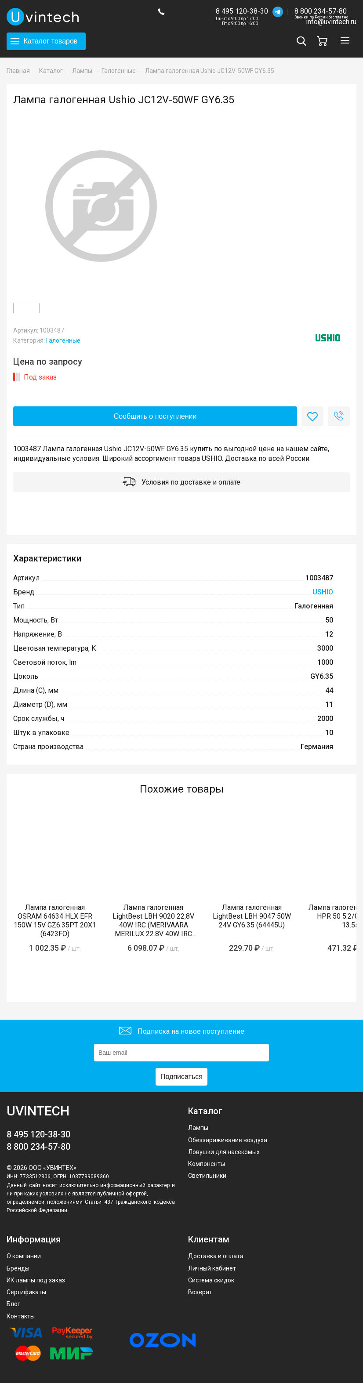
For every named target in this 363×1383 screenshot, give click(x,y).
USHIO (322, 592)
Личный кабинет (212, 1268)
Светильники (207, 1175)
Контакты (21, 1316)
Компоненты (206, 1163)
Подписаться (181, 1076)
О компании (24, 1256)
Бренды (18, 1268)
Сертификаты (26, 1292)
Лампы (198, 1127)
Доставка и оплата (215, 1256)
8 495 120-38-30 (242, 11)
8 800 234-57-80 (321, 11)
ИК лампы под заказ (36, 1280)
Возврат (200, 1292)
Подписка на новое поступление (181, 1031)
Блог (13, 1303)
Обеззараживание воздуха (227, 1140)
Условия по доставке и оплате (181, 482)
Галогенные (63, 340)
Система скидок (211, 1280)
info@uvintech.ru (331, 22)
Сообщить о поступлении (155, 416)
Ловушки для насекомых (224, 1151)
